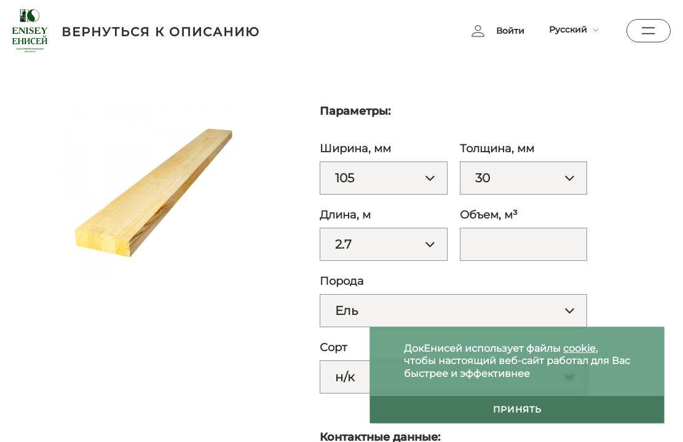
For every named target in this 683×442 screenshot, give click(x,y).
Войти (510, 30)
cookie (579, 348)
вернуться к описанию (160, 32)
